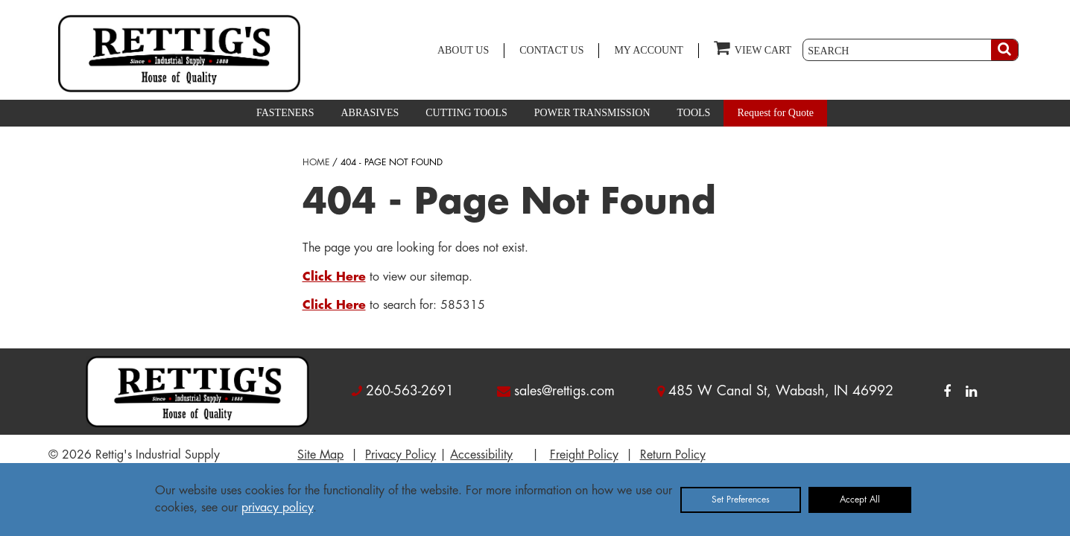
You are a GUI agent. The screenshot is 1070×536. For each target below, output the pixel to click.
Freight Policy (584, 455)
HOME (316, 162)
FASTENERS (285, 112)
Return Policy (673, 455)
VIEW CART (752, 47)
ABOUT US (463, 50)
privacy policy (277, 508)
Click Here (334, 277)
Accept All (860, 499)
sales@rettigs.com (564, 391)
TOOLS (694, 112)
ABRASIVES (370, 112)
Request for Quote (775, 112)
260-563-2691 (410, 391)
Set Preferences (741, 499)
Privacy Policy (400, 455)
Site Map (320, 455)
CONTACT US (551, 50)
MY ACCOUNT (648, 50)
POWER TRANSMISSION (592, 112)
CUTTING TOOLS (466, 112)
